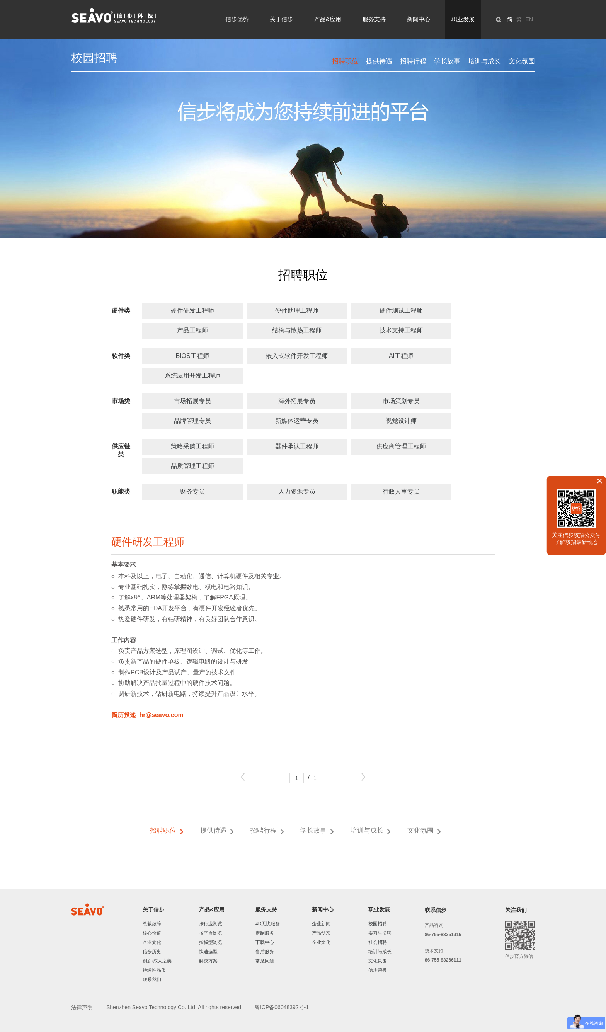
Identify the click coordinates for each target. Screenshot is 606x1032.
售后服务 (264, 951)
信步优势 (237, 19)
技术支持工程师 (401, 330)
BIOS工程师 (192, 356)
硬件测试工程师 (401, 310)
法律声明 (82, 1007)
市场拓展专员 (192, 401)
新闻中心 (418, 19)
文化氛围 (522, 61)
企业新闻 (321, 923)
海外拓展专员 (296, 401)
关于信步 (281, 19)
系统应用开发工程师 (192, 375)
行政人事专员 (401, 491)
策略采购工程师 (192, 446)
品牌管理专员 (192, 420)
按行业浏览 (210, 923)
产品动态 (321, 933)
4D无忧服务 (267, 923)
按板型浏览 (210, 942)
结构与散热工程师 (297, 330)
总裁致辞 (152, 923)
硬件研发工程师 (192, 310)
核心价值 (152, 933)
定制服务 (264, 933)
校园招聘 (377, 923)
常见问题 (264, 961)
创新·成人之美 (157, 961)
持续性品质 (154, 970)
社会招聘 (377, 942)
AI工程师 (401, 356)
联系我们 (152, 979)
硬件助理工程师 (296, 310)
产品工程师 (192, 330)
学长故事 (447, 61)
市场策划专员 (401, 401)
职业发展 (463, 19)
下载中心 (264, 942)
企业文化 (152, 942)
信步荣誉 (377, 970)
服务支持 (374, 19)
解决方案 (208, 961)
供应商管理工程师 (401, 446)
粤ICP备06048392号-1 (282, 1007)
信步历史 (152, 951)
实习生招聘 (380, 933)
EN (529, 19)
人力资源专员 (296, 491)
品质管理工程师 (192, 466)
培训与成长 (484, 61)
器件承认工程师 (296, 446)
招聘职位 (345, 61)
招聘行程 (413, 61)
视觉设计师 (401, 420)
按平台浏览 (210, 933)
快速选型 (208, 951)
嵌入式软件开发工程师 (297, 356)
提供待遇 (379, 61)
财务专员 (192, 491)
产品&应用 (327, 19)
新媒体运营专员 (296, 420)
